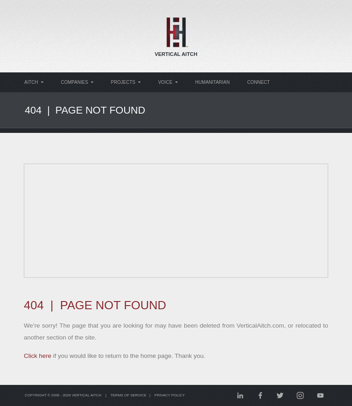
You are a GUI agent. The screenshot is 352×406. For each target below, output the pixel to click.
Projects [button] (127, 82)
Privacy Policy (176, 395)
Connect (263, 82)
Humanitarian (215, 82)
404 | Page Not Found (89, 110)
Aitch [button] (34, 82)
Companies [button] (78, 82)
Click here (39, 355)
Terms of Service (133, 395)
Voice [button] (170, 82)
